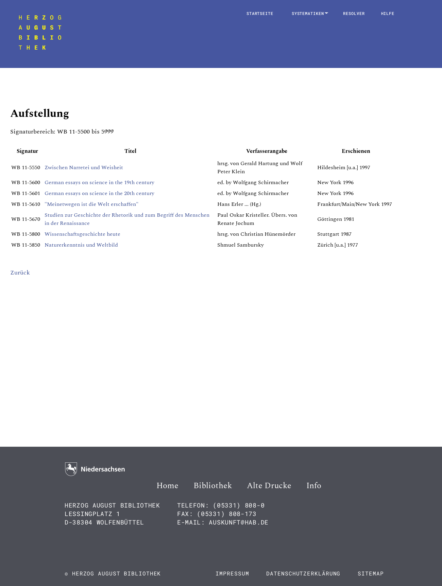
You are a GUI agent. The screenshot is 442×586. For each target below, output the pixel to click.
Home (167, 486)
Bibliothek (212, 486)
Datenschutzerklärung (303, 573)
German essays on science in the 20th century (99, 193)
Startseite (260, 13)
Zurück (20, 272)
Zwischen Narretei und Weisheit (84, 167)
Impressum (232, 573)
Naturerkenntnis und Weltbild (81, 245)
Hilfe (388, 13)
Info (313, 486)
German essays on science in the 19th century (99, 182)
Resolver (353, 13)
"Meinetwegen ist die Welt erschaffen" (91, 204)
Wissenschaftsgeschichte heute (82, 234)
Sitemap (371, 573)
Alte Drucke (269, 486)
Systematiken (309, 13)
